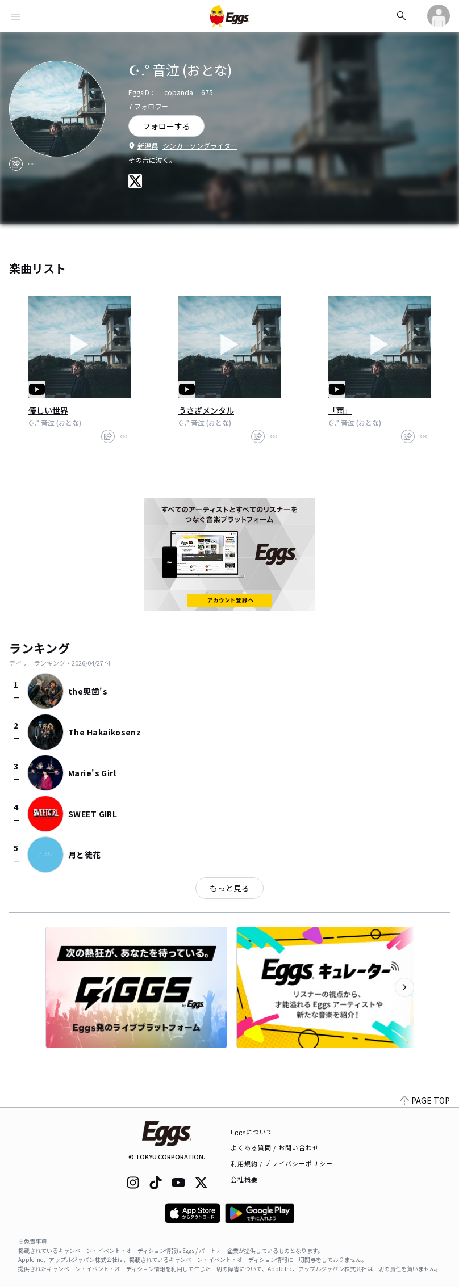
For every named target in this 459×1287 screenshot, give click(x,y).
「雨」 (340, 410)
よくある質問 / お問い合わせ (275, 1147)
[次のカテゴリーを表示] (404, 987)
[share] (16, 164)
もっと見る (229, 888)
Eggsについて (252, 1131)
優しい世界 (48, 410)
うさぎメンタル (206, 410)
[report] (32, 164)
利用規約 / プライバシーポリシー (282, 1163)
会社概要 (244, 1179)
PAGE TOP (425, 1100)
